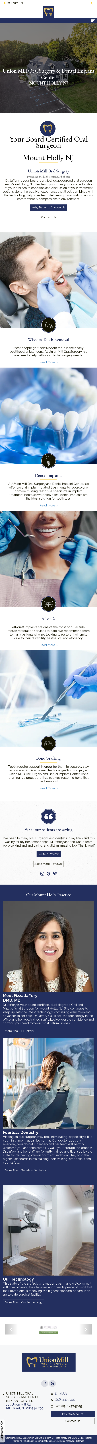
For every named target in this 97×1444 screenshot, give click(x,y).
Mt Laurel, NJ (14, 3)
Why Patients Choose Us (48, 207)
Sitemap (80, 1441)
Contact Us (48, 217)
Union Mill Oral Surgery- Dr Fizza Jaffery (47, 1438)
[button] (11, 1329)
